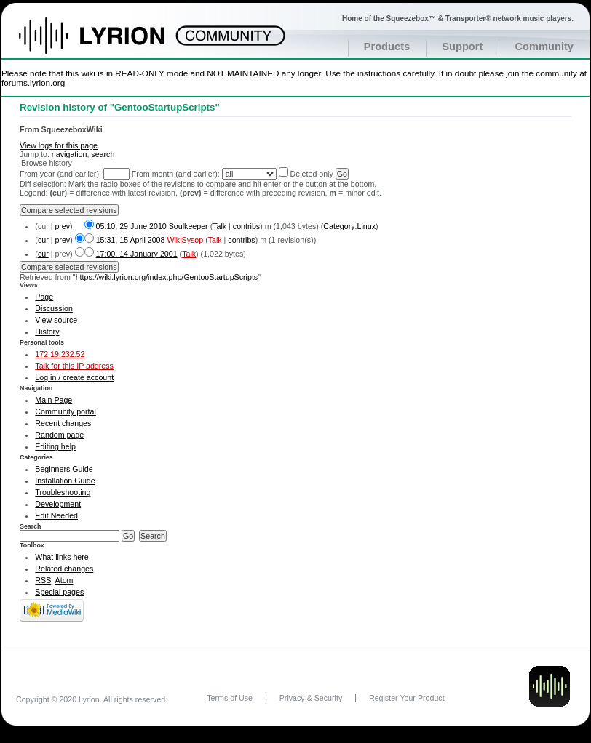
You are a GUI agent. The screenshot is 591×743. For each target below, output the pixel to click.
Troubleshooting (62, 492)
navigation (69, 154)
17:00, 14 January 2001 (137, 253)
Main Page (53, 399)
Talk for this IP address (74, 365)
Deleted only (311, 173)
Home (107, 42)
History (47, 331)
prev (62, 226)
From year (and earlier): (60, 173)
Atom (64, 580)
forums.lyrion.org (33, 82)
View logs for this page (59, 145)
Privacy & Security (310, 698)
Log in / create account (74, 377)
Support (462, 46)
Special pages (59, 591)
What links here (61, 557)
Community (544, 46)
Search (30, 526)
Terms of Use (230, 698)
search (102, 154)
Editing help (55, 446)
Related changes (64, 568)
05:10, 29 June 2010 (131, 226)
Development (58, 503)
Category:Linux (349, 226)
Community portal (65, 411)
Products (387, 46)
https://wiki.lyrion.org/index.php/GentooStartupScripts (167, 277)
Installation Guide (65, 480)
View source (56, 320)
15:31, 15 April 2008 (130, 240)
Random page (59, 434)
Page (44, 296)
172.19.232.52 (59, 354)
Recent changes (63, 423)
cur (43, 240)
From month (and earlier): (176, 173)
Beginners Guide (63, 469)
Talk (219, 226)
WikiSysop (185, 240)
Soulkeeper (188, 226)
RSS (43, 580)
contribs (246, 226)
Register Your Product (407, 698)
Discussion (54, 308)
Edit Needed (56, 515)
